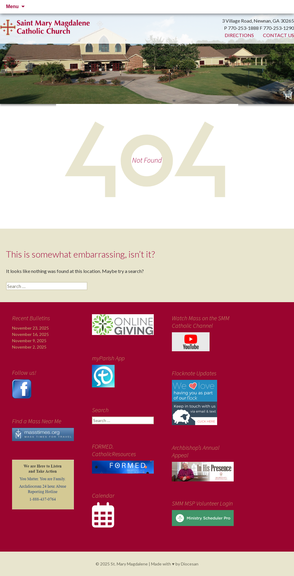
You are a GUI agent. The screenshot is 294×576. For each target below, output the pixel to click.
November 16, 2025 (30, 334)
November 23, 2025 (30, 327)
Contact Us (278, 35)
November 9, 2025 (29, 340)
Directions (239, 35)
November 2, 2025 (29, 346)
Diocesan (189, 563)
